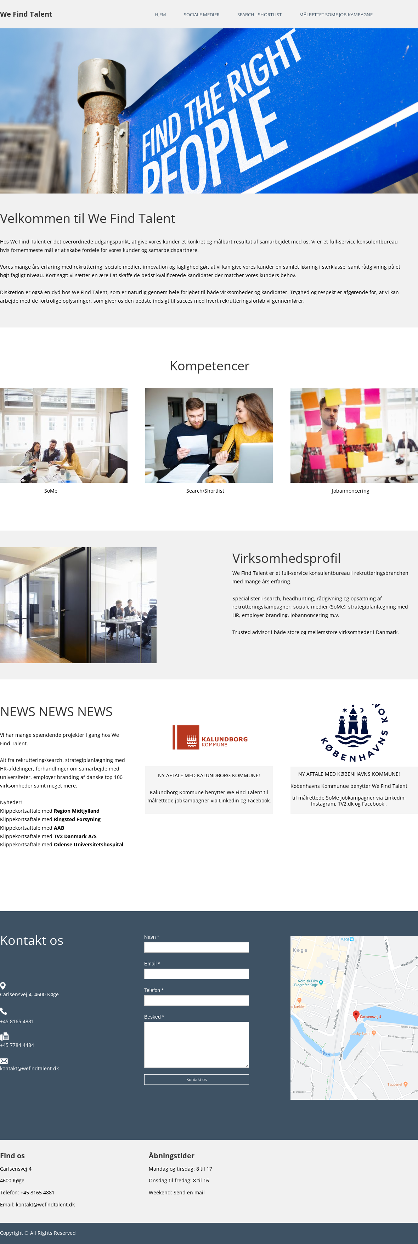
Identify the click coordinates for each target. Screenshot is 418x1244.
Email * (152, 963)
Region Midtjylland (77, 810)
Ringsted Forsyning (77, 819)
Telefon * (153, 990)
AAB (59, 827)
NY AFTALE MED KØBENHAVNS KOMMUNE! (349, 774)
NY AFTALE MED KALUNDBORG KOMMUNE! (209, 775)
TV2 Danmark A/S (75, 836)
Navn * (151, 937)
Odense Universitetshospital (88, 844)
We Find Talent (26, 14)
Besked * (154, 1017)
